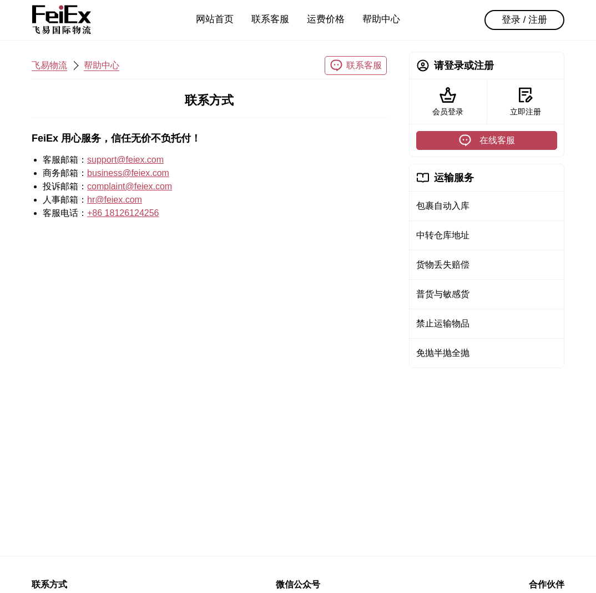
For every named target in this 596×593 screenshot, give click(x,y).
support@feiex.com (125, 159)
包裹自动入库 (442, 205)
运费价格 (326, 19)
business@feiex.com (128, 173)
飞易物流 (49, 65)
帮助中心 (381, 19)
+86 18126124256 (123, 213)
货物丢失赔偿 (442, 264)
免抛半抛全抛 (442, 353)
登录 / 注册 (524, 19)
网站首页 (215, 19)
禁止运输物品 (442, 323)
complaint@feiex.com (129, 186)
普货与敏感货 (442, 294)
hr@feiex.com (114, 199)
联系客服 (270, 19)
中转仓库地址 (442, 235)
